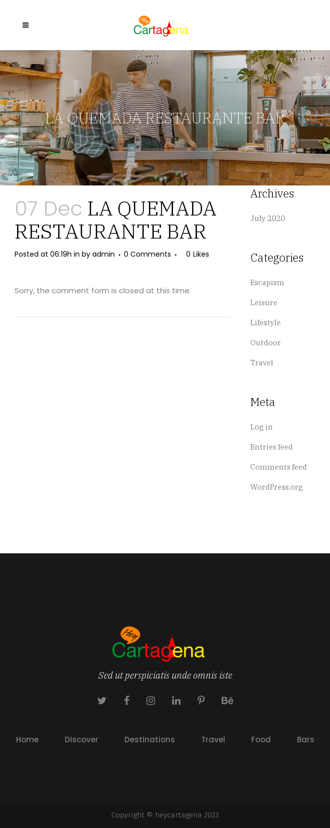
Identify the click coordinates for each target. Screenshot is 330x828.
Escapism (267, 282)
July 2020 (267, 218)
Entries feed (271, 447)
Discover (81, 739)
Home (27, 739)
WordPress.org (276, 487)
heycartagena (178, 814)
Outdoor (265, 342)
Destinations (149, 739)
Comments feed (278, 467)
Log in (261, 427)
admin (103, 254)
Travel (261, 362)
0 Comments (147, 254)
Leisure (263, 302)
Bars (305, 739)
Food (261, 739)
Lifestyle (265, 322)
